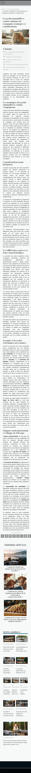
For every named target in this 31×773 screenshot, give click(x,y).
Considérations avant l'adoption (13, 57)
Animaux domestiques (13, 9)
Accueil (3, 9)
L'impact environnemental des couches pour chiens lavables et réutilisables (15, 735)
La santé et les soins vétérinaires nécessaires (17, 64)
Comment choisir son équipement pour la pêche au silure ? (15, 569)
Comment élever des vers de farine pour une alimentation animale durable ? (15, 619)
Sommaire (8, 49)
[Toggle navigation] (3, 2)
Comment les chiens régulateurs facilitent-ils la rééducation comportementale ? (15, 594)
